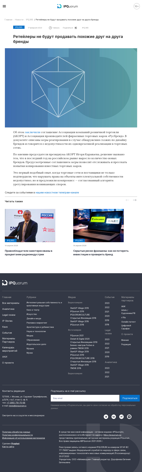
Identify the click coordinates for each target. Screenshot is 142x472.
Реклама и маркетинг (37, 323)
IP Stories (7, 320)
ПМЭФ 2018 (75, 368)
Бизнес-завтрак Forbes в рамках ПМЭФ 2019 (82, 346)
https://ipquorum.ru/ (112, 435)
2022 (107, 307)
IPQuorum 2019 (77, 311)
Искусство (32, 314)
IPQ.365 (29, 19)
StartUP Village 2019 (79, 308)
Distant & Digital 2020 (80, 339)
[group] (37, 232)
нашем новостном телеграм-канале (57, 192)
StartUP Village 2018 (79, 321)
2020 (107, 316)
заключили (33, 132)
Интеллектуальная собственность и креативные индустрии (44, 304)
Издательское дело (36, 344)
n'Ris (123, 317)
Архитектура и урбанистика (40, 327)
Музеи (30, 353)
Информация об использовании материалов (23, 438)
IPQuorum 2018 (77, 324)
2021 (107, 311)
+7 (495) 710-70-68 (16, 402)
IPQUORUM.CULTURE (80, 315)
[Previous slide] (127, 200)
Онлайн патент (128, 322)
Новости (19, 19)
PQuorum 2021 (76, 335)
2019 (107, 320)
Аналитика (8, 309)
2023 (107, 303)
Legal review (8, 315)
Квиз (5, 326)
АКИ (4, 356)
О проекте (8, 362)
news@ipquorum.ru (17, 406)
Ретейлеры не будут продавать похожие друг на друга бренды (67, 19)
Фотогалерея (74, 330)
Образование (33, 340)
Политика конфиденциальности (17, 435)
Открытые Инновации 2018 (83, 318)
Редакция (126, 344)
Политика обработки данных (16, 432)
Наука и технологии (36, 331)
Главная (8, 19)
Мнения (125, 340)
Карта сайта (8, 446)
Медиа (30, 335)
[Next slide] (134, 200)
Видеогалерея (75, 302)
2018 (107, 324)
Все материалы (10, 303)
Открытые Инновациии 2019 (83, 342)
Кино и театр (33, 310)
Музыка (30, 348)
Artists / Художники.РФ (128, 311)
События (7, 332)
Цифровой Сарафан (126, 327)
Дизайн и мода (34, 318)
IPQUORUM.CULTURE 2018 (82, 358)
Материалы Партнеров (8, 340)
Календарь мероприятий (9, 349)
